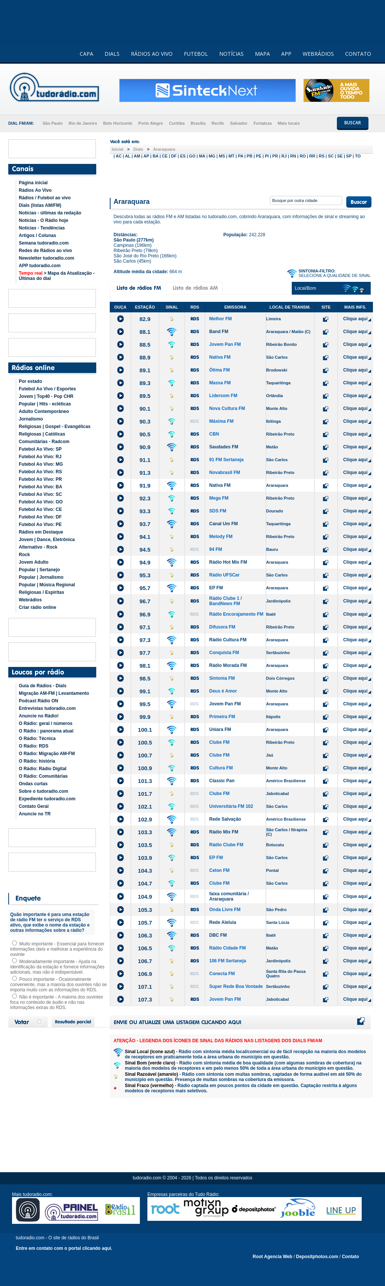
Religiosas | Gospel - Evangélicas (55, 426)
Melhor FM (220, 318)
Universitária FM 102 (231, 806)
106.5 (145, 948)
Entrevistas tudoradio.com (47, 708)
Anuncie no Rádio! (39, 716)
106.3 (145, 935)
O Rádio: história (37, 761)
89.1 (144, 370)
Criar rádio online (37, 607)
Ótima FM (219, 370)
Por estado (30, 381)
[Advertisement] (241, 176)
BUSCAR (352, 122)
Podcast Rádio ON (38, 700)
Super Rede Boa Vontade (235, 986)
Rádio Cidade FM (227, 948)
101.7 (145, 794)
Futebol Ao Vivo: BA (40, 486)
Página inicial (33, 182)
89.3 (144, 383)
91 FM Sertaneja (226, 459)
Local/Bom (305, 288)
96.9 (144, 614)
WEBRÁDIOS (318, 53)
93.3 (144, 511)
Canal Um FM (223, 523)
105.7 (145, 922)
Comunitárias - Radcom (44, 441)
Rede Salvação (225, 819)
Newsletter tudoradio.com (46, 258)
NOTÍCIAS (231, 53)
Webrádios (30, 599)
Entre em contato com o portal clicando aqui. (64, 1248)
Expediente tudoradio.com (47, 798)
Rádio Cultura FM (227, 639)
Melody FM (220, 536)
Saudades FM (223, 447)
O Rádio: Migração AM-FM (47, 753)
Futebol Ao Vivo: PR (40, 479)
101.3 (145, 781)
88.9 (144, 357)
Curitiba (177, 123)
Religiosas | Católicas (42, 434)
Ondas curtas (33, 783)
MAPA (262, 53)
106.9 (145, 974)
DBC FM (218, 935)
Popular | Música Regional (47, 584)
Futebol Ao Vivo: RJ (40, 456)
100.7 (145, 755)
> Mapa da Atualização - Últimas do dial (57, 276)
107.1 (145, 986)
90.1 (144, 408)
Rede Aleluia (222, 922)
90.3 (144, 421)
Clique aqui (355, 318)
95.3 (144, 575)
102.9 (145, 819)
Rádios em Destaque (41, 532)
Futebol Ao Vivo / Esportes (47, 388)
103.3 (145, 832)
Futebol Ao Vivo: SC (40, 494)
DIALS (112, 53)
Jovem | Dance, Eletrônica (47, 539)
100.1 (145, 729)
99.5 (144, 704)
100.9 (145, 768)
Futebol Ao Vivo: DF (40, 517)
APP (286, 53)
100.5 (145, 742)
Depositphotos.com (317, 1256)
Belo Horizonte (117, 123)
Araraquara (164, 149)
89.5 (144, 396)
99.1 (144, 691)
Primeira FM (222, 716)
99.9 (144, 717)
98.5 (144, 678)
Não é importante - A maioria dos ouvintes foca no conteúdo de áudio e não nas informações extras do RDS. (56, 1002)
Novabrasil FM (224, 472)
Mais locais (289, 123)
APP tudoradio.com (40, 265)
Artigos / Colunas (37, 235)
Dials (138, 149)
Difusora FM (222, 627)
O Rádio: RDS (34, 746)
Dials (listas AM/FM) (40, 205)
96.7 (144, 601)
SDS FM (217, 511)
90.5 (144, 434)
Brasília (198, 123)
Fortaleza (262, 123)
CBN (214, 434)
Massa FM (219, 382)
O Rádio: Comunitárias (43, 776)
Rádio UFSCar (224, 575)
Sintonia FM (222, 678)
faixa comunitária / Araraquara (229, 896)
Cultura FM (221, 768)
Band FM (218, 331)
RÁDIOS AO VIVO (152, 53)
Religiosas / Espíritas (41, 592)
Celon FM (219, 870)
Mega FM (218, 498)
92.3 (144, 498)
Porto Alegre (150, 123)
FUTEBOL (196, 53)
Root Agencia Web (272, 1256)
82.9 (144, 319)
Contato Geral (34, 806)
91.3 (144, 472)
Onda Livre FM (224, 909)
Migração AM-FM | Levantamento (54, 693)
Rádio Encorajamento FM (236, 614)
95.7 (144, 588)
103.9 (145, 858)
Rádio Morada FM (228, 665)
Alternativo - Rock (38, 547)
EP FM (216, 587)
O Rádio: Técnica (37, 738)
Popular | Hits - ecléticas (45, 404)
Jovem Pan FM (225, 344)
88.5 (144, 344)
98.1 (144, 665)
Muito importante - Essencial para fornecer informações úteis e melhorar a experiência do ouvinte (57, 949)
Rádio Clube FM (226, 844)
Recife (218, 123)
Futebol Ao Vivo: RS (40, 471)
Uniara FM (220, 729)
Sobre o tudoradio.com (43, 791)
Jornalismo (31, 419)
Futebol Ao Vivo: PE (40, 524)
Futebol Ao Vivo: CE (40, 509)
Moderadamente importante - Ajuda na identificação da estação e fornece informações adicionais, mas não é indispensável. (57, 967)
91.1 (144, 460)
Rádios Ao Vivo (35, 190)
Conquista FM (224, 652)
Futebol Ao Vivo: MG (41, 464)
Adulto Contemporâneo (44, 411)
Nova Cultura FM (227, 408)
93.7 (144, 524)
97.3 (144, 640)
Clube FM (219, 742)
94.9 (144, 562)
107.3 (145, 999)
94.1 (144, 537)
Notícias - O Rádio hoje (43, 220)
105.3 (145, 910)
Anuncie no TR (35, 814)
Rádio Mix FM (223, 832)
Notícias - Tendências (42, 228)
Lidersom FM (223, 395)
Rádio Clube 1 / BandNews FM (225, 601)
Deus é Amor (223, 691)
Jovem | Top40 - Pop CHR (46, 396)
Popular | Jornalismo (41, 577)
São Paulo (52, 123)
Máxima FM (221, 421)
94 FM (215, 549)
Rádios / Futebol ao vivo (45, 197)
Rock (24, 554)
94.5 (144, 549)
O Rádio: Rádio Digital (43, 768)
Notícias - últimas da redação (50, 213)
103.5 (145, 845)
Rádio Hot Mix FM (228, 562)
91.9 (144, 485)
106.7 (145, 961)
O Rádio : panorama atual (46, 731)
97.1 (144, 627)
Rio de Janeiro (82, 123)
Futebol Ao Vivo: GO (41, 502)
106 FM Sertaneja (227, 960)
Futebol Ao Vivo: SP (40, 449)
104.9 (145, 896)
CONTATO (358, 53)
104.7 (145, 883)
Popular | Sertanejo (39, 569)
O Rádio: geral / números (46, 723)
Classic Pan (221, 780)
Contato (350, 1256)
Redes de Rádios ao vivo (45, 250)
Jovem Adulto (34, 562)
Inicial (117, 149)
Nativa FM (219, 357)
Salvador (238, 123)
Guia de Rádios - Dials (43, 685)
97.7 (144, 653)
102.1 (145, 806)
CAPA (86, 53)
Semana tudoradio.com (44, 243)
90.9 (144, 447)
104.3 (145, 870)
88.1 (144, 332)
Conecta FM (222, 973)
